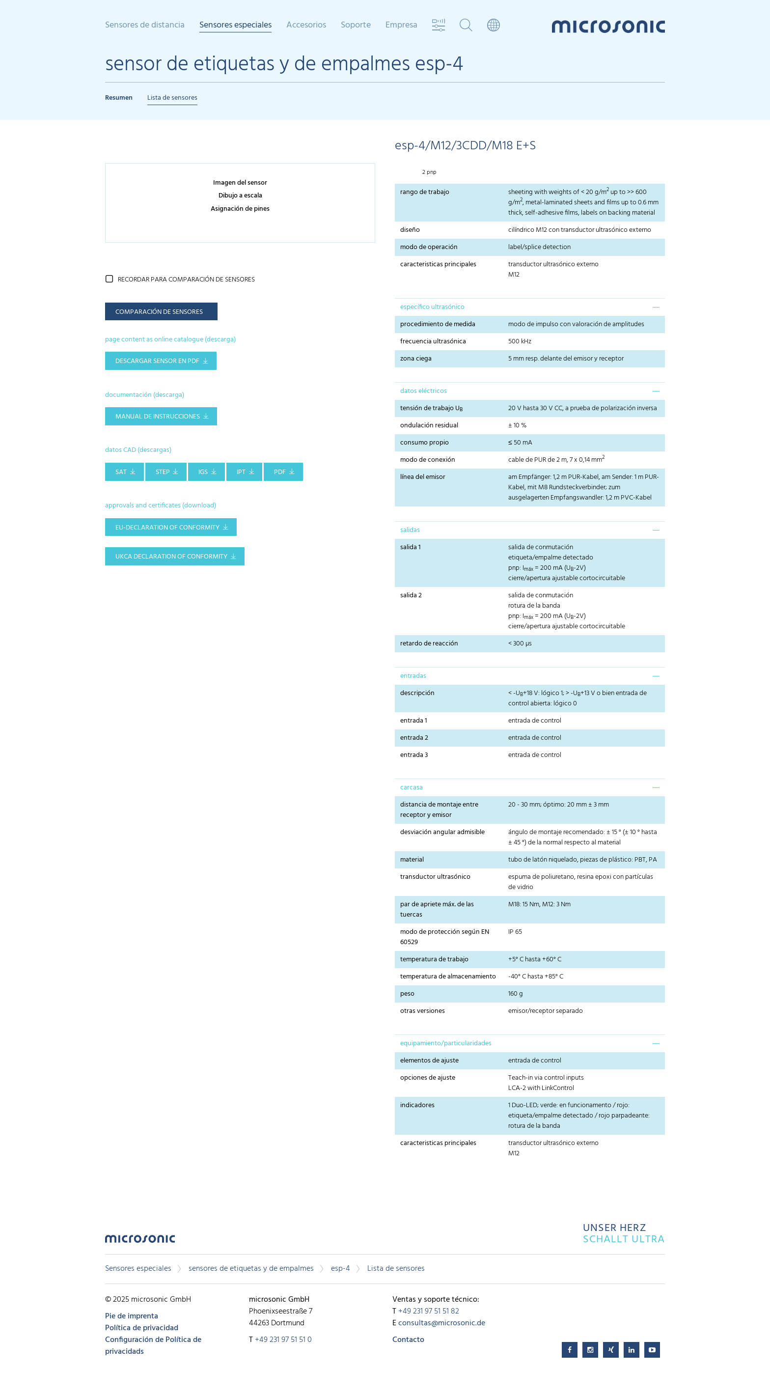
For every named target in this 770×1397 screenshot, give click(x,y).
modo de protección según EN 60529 (444, 937)
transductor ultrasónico (435, 877)
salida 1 (410, 547)
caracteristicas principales (438, 264)
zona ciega (416, 358)
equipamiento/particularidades (446, 1043)
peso (408, 994)
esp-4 (340, 1268)
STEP (163, 472)
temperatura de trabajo (434, 959)
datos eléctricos (423, 391)
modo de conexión (427, 460)
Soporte (356, 25)
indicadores (417, 1105)
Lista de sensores (172, 98)
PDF (280, 472)
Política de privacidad (141, 1328)
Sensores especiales (235, 26)
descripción (417, 693)
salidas (410, 530)
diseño (410, 230)
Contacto (408, 1340)
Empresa (401, 25)
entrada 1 (413, 720)
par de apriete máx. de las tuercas (437, 910)
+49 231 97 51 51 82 (428, 1311)
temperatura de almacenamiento (448, 976)
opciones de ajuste (427, 1078)
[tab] (530, 307)
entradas (413, 676)
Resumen (119, 98)
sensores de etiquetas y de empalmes (251, 1268)
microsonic (140, 1241)
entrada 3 (414, 755)
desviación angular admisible (442, 832)
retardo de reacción (429, 643)
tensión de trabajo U (431, 409)
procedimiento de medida (437, 324)
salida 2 (411, 595)
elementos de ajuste (429, 1060)
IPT (241, 472)
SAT (121, 472)
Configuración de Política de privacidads (153, 1346)
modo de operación (429, 247)
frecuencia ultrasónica (433, 341)
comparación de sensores (159, 312)
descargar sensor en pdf (157, 361)
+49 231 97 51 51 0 (283, 1340)
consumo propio (424, 442)
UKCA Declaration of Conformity (171, 556)
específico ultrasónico (432, 307)
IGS (203, 472)
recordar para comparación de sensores (186, 279)
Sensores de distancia (145, 25)
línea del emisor (422, 477)
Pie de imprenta (131, 1316)
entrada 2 (414, 738)
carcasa (411, 787)
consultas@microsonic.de (441, 1323)
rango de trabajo (424, 192)
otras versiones (422, 1011)
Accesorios (306, 25)
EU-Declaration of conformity (167, 527)
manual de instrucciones (157, 416)
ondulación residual (429, 425)
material (412, 860)
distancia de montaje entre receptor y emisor (439, 810)
